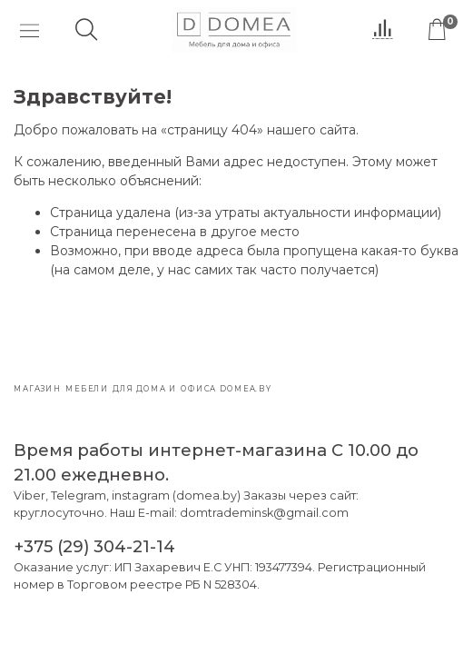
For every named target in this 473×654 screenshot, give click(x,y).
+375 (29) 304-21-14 (94, 546)
